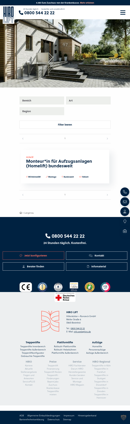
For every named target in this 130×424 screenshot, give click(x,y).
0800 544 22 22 (65, 235)
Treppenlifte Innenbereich (32, 346)
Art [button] (71, 100)
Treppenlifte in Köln (101, 365)
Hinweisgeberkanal (87, 415)
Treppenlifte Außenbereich (33, 349)
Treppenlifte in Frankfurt (101, 370)
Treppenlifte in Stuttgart (101, 376)
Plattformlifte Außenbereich (65, 352)
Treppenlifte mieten (53, 393)
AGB (21, 415)
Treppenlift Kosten (53, 371)
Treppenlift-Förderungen (53, 376)
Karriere (29, 365)
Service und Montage (77, 380)
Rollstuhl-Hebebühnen (65, 349)
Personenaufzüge (97, 349)
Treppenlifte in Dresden (101, 389)
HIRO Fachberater (77, 365)
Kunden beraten (77, 375)
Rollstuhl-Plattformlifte (65, 346)
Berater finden (33, 266)
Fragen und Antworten (28, 376)
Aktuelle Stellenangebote (29, 370)
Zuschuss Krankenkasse (53, 386)
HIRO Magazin (77, 384)
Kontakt (96, 255)
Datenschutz (54, 419)
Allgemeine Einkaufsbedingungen (43, 415)
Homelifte (97, 346)
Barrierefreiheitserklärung (31, 419)
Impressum (69, 415)
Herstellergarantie (77, 371)
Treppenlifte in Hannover (101, 396)
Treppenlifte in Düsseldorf (101, 383)
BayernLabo (52, 381)
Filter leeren (65, 124)
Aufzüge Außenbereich (97, 352)
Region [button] (26, 111)
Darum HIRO (77, 368)
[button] (120, 44)
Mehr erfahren (87, 2)
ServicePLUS (29, 381)
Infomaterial (96, 266)
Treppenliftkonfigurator (33, 352)
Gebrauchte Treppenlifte (33, 356)
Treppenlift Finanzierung (53, 367)
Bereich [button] (26, 100)
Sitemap (67, 419)
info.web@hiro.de (82, 331)
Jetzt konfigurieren (33, 255)
